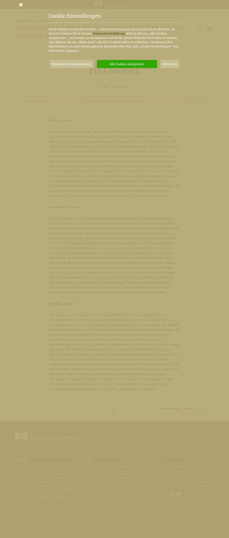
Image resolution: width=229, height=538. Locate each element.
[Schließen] (114, 4)
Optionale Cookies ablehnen (71, 64)
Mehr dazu (169, 64)
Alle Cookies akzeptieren (126, 64)
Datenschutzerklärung (109, 33)
